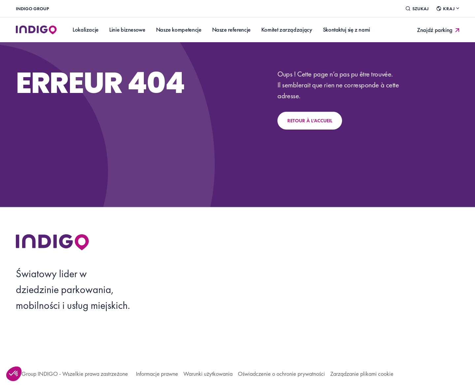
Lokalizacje (86, 29)
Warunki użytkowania (208, 373)
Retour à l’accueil (309, 120)
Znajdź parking (438, 30)
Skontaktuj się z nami (346, 29)
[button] (14, 374)
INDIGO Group (32, 8)
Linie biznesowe (127, 29)
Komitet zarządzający (286, 29)
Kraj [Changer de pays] (447, 9)
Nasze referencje (231, 29)
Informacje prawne (157, 373)
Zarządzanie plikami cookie (362, 373)
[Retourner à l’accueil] (52, 242)
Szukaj (417, 8)
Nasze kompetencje (179, 29)
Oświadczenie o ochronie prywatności (281, 373)
